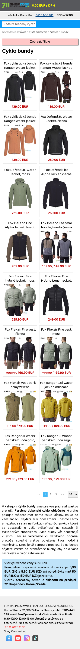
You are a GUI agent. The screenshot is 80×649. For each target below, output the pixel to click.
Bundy (64, 32)
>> (62, 494)
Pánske (54, 32)
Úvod (23, 32)
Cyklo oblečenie (38, 32)
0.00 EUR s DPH (43, 5)
